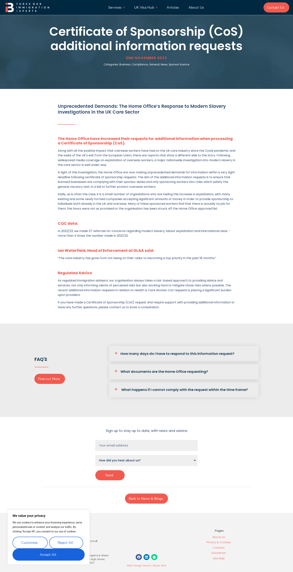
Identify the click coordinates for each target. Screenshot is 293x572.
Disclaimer (219, 553)
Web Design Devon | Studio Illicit (146, 565)
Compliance (140, 64)
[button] (184, 354)
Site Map (219, 558)
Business (124, 64)
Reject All (65, 542)
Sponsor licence (179, 64)
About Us (218, 537)
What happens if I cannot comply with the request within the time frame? (184, 390)
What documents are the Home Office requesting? (164, 372)
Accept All (48, 554)
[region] (48, 537)
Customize (29, 542)
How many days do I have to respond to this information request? (177, 354)
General (154, 64)
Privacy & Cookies (218, 542)
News (164, 64)
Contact (219, 548)
